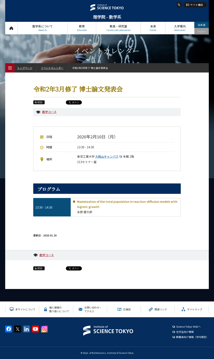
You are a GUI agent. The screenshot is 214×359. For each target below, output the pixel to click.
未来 (153, 28)
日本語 (201, 25)
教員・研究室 (118, 28)
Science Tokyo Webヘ (188, 326)
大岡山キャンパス (109, 156)
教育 (82, 28)
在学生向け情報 (185, 331)
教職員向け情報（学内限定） (192, 337)
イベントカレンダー (52, 68)
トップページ (11, 28)
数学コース (49, 112)
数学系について (43, 28)
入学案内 (179, 28)
